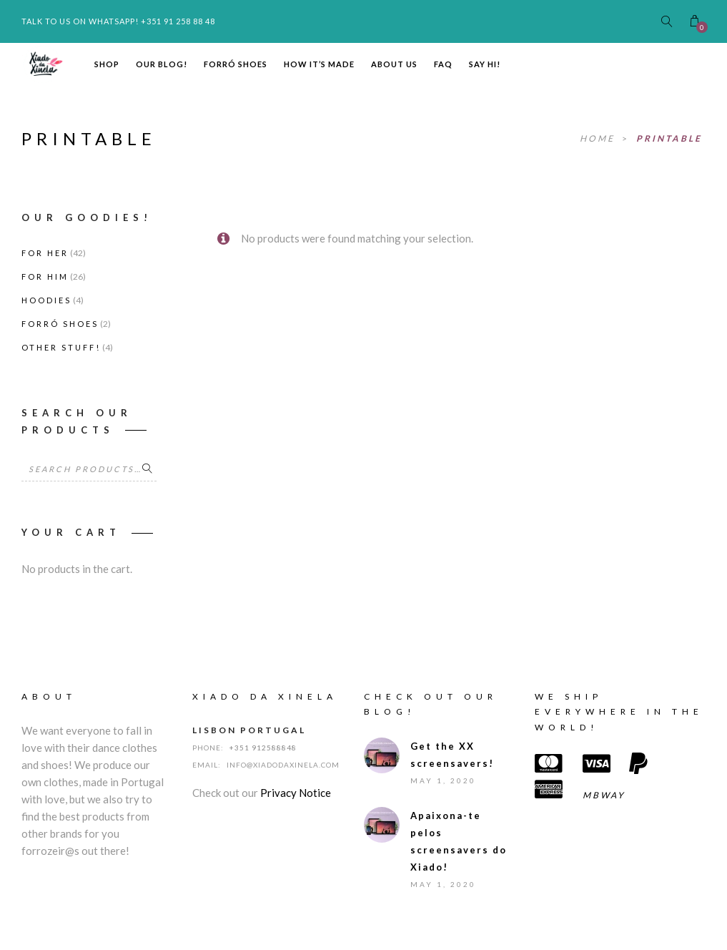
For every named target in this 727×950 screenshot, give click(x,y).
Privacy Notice (295, 792)
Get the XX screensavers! (452, 754)
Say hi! (484, 64)
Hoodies (46, 300)
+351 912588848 (263, 747)
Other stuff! (61, 347)
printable (669, 138)
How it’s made (319, 64)
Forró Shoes (235, 64)
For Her (45, 253)
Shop (106, 64)
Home (599, 138)
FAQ (443, 64)
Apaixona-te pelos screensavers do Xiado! (458, 841)
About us (394, 64)
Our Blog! (161, 64)
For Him (45, 276)
